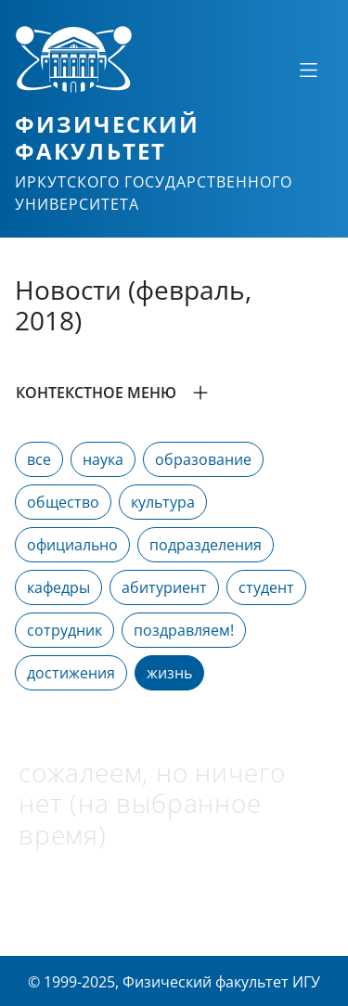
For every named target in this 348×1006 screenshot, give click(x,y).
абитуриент (164, 587)
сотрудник (64, 630)
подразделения (205, 545)
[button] (174, 392)
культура (163, 502)
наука (103, 459)
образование (203, 459)
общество (63, 502)
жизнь (169, 673)
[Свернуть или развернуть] (308, 69)
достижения (71, 673)
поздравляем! (184, 630)
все (39, 459)
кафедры (58, 587)
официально (72, 545)
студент (266, 587)
